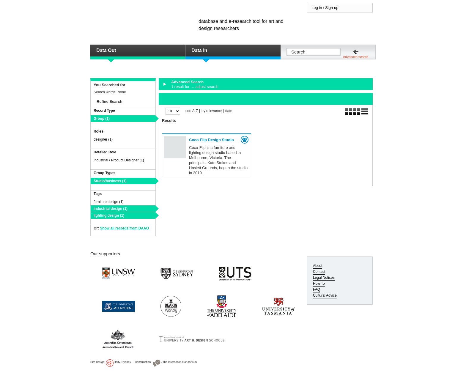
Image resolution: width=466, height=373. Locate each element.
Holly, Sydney (122, 361)
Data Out (106, 50)
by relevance (211, 111)
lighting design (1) (109, 215)
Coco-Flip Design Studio (211, 140)
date (228, 111)
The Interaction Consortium (180, 361)
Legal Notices (324, 278)
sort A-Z (191, 111)
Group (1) (102, 119)
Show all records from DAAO (124, 228)
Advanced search (355, 57)
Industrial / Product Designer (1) (119, 160)
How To (319, 283)
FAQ (316, 289)
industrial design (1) (110, 209)
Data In (199, 50)
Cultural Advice (325, 295)
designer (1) (103, 139)
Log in (316, 7)
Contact (319, 272)
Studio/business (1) (110, 181)
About (317, 266)
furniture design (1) (109, 202)
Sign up (331, 7)
